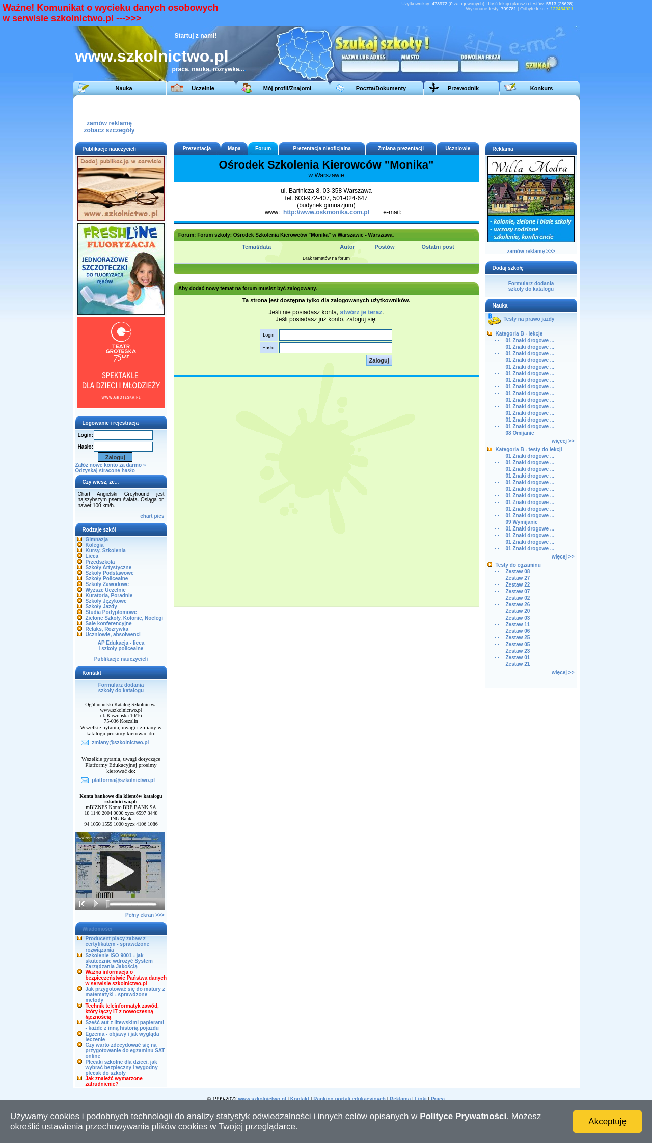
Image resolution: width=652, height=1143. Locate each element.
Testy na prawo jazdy (529, 319)
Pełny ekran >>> (144, 915)
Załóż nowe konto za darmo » (110, 465)
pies (159, 516)
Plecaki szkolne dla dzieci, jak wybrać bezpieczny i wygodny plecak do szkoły (122, 1067)
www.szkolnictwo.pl (152, 56)
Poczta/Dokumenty (381, 88)
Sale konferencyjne (109, 623)
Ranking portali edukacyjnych (349, 1099)
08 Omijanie (520, 433)
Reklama (400, 1099)
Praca (438, 1099)
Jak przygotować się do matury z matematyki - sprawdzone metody (125, 994)
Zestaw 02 (518, 598)
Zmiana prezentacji (401, 148)
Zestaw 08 (518, 571)
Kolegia (95, 545)
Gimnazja (97, 539)
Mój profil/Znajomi (287, 88)
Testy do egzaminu (518, 565)
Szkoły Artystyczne (109, 567)
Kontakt (299, 1099)
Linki (420, 1099)
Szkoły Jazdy (101, 606)
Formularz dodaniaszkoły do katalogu (121, 687)
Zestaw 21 (518, 664)
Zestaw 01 (518, 657)
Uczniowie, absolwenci (113, 634)
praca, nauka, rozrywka (205, 69)
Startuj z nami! (196, 35)
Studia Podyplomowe (111, 612)
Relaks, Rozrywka (107, 629)
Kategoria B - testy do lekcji (529, 449)
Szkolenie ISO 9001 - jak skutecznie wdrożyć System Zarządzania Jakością (119, 961)
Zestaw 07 (518, 591)
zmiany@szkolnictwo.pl (120, 742)
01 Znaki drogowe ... (530, 340)
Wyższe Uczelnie (106, 590)
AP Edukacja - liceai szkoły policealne (121, 645)
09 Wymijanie (522, 522)
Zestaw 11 (518, 624)
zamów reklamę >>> (531, 251)
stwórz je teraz (361, 312)
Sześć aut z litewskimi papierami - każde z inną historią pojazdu (125, 1025)
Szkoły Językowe (106, 601)
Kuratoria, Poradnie (109, 595)
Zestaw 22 (518, 585)
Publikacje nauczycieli (121, 659)
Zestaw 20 (518, 611)
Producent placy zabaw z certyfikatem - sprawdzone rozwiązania (118, 944)
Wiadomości (98, 929)
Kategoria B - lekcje (519, 334)
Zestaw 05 (518, 644)
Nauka (123, 88)
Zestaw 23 (518, 651)
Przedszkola (100, 562)
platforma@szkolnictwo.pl (123, 780)
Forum (263, 148)
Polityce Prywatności (463, 1116)
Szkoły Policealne (107, 578)
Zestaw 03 (518, 618)
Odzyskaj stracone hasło (105, 470)
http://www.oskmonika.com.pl (326, 212)
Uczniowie (457, 148)
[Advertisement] (388, 118)
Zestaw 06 (518, 631)
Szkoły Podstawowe (110, 573)
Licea (92, 556)
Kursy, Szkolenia (106, 550)
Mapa (234, 148)
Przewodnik (463, 88)
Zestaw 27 (518, 578)
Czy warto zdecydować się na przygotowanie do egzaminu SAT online (125, 1050)
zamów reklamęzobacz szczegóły (109, 124)
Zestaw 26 (518, 604)
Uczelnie (203, 88)
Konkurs (541, 88)
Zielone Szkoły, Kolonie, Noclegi (125, 618)
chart (146, 516)
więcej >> (563, 441)
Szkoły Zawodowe (107, 584)
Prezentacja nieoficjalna (321, 148)
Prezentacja (197, 148)
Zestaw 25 (518, 637)
